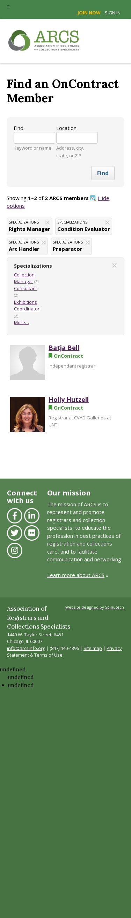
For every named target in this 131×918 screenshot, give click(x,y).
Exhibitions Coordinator (26, 305)
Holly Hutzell (69, 399)
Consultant (25, 288)
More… (21, 322)
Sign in (113, 12)
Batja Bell (64, 347)
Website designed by (94, 607)
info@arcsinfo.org (26, 648)
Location (66, 127)
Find (18, 127)
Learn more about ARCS (75, 574)
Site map (92, 648)
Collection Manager (24, 278)
